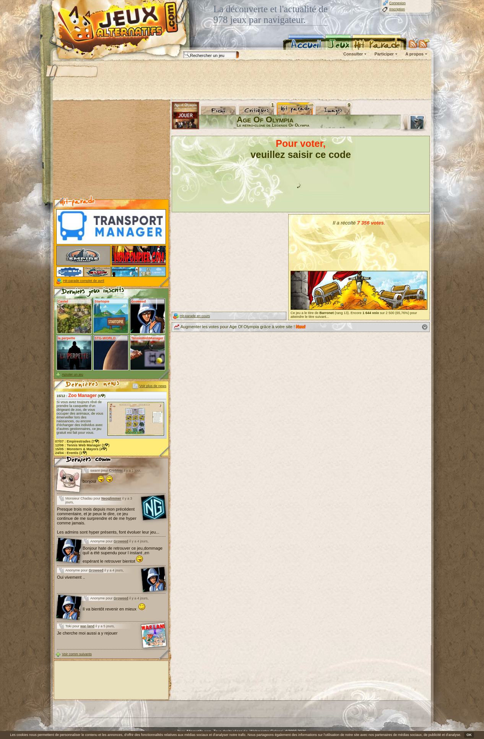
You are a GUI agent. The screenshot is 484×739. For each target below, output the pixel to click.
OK (469, 735)
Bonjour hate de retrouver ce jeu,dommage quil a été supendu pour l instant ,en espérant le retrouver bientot (122, 554)
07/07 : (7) (77, 441)
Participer (384, 54)
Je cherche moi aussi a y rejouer (87, 633)
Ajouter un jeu (72, 374)
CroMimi (116, 470)
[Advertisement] (241, 80)
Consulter (353, 54)
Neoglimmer (111, 498)
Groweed (121, 541)
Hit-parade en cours (195, 316)
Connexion (397, 3)
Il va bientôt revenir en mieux (114, 609)
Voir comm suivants (77, 654)
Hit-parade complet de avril (83, 281)
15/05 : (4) (81, 449)
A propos (414, 54)
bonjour (98, 481)
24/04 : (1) (71, 453)
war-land (87, 626)
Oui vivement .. (71, 577)
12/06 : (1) (82, 445)
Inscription (397, 9)
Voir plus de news (152, 386)
